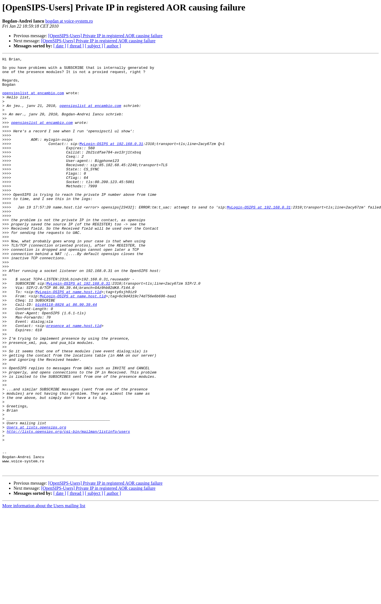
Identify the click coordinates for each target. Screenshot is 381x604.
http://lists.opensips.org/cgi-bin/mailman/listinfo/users (68, 506)
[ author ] (112, 45)
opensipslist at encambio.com (33, 100)
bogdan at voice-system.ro (69, 21)
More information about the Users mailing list (43, 588)
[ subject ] (94, 45)
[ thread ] (75, 45)
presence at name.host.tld (73, 379)
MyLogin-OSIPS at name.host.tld (68, 339)
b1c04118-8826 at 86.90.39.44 (66, 354)
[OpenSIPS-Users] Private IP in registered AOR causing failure (105, 35)
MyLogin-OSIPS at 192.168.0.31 (111, 161)
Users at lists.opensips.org (36, 501)
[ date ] (59, 45)
